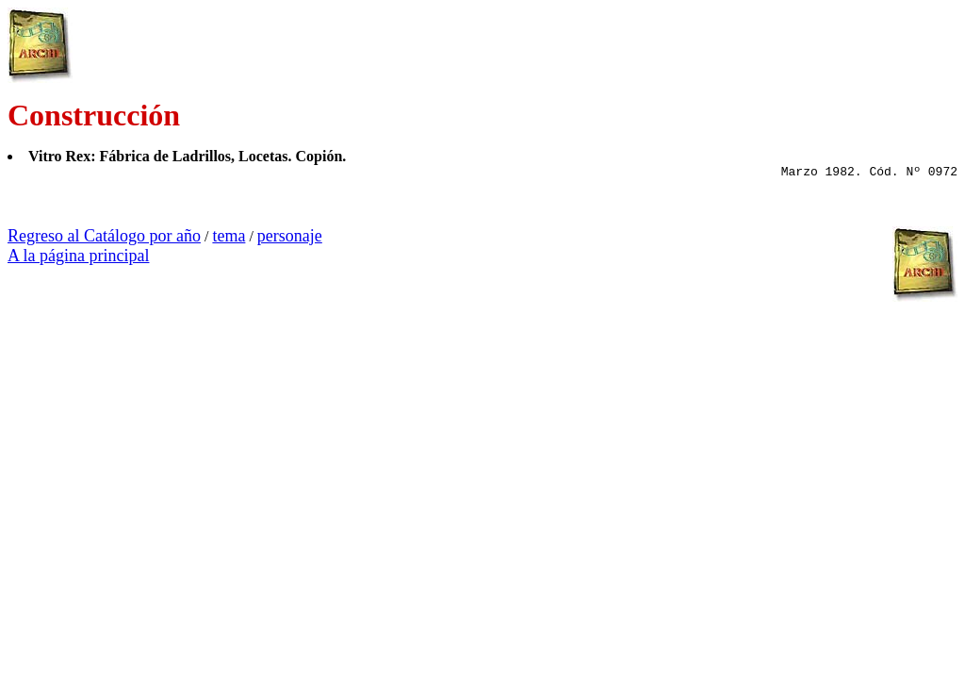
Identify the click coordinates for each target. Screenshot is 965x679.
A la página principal (78, 255)
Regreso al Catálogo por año (104, 235)
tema (228, 235)
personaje (289, 235)
